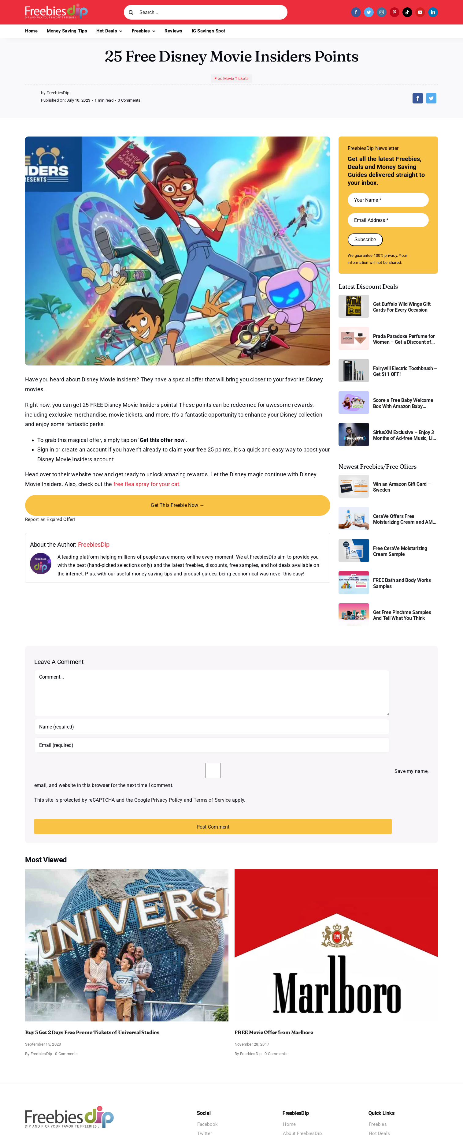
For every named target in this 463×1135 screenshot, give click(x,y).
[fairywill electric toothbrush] (354, 361)
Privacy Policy (166, 800)
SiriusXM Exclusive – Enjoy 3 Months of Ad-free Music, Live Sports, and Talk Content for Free (405, 435)
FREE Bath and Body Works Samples (402, 583)
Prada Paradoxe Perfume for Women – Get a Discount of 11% (404, 339)
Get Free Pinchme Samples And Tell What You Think (402, 615)
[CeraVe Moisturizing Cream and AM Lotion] (354, 509)
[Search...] (205, 12)
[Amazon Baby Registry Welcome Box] (354, 393)
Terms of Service (212, 800)
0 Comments (129, 100)
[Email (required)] (211, 745)
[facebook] (356, 12)
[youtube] (420, 12)
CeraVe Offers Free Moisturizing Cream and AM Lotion (403, 519)
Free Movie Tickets (231, 78)
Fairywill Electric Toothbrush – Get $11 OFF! (405, 371)
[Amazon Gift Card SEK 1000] (354, 477)
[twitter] (369, 12)
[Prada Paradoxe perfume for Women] (354, 329)
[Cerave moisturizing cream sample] (354, 541)
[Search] (131, 12)
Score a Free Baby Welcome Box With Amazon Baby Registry (403, 403)
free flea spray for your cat (146, 484)
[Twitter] (431, 98)
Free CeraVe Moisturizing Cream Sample (400, 551)
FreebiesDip (93, 544)
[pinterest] (394, 12)
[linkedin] (433, 12)
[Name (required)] (211, 726)
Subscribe (365, 239)
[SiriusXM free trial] (354, 425)
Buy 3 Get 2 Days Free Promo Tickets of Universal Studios (92, 1032)
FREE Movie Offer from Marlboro (274, 1032)
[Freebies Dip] (56, 6)
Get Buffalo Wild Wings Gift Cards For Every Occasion (402, 307)
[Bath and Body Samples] (354, 573)
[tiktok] (407, 12)
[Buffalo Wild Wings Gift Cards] (354, 297)
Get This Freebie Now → (177, 505)
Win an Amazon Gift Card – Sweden (402, 487)
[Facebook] (417, 98)
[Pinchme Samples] (354, 606)
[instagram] (382, 12)
